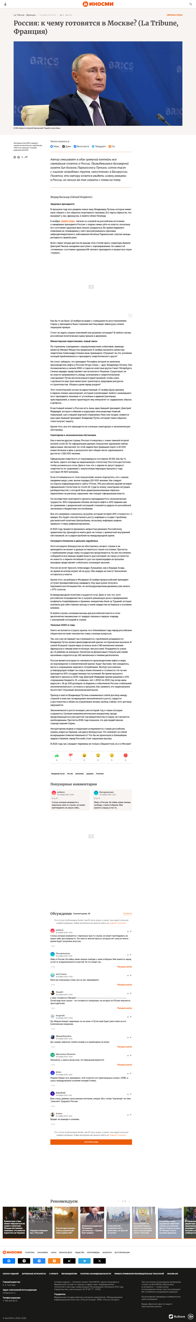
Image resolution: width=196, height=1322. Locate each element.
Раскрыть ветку (124, 967)
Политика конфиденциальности (95, 1274)
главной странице (117, 923)
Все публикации (122, 1252)
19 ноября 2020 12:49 (47, 15)
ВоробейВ (60, 1093)
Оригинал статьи (174, 15)
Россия (70, 774)
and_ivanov (61, 974)
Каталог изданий (11, 1274)
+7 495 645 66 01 (10, 1301)
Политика (100, 774)
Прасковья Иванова (65, 1054)
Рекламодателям (69, 1274)
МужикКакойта (63, 1036)
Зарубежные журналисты (34, 1274)
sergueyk (60, 1015)
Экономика (42, 1252)
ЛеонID (59, 992)
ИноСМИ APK (172, 1274)
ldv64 (58, 1072)
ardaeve (59, 930)
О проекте (53, 1274)
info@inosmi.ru (9, 1293)
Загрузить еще (91, 1142)
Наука (53, 1252)
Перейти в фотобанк (52, 128)
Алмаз (59, 1113)
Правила (127, 913)
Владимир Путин (58, 774)
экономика (79, 774)
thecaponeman (63, 953)
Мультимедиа (93, 1252)
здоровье (90, 774)
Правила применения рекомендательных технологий (139, 1274)
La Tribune (19, 15)
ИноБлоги (107, 1252)
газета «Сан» (68, 221)
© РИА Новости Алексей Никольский (28, 128)
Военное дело (65, 1252)
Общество (79, 1252)
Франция (31, 15)
